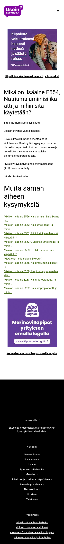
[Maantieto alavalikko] (37, 474)
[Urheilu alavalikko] (36, 494)
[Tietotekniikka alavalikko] (39, 489)
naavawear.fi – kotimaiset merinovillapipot (32, 532)
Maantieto (31, 474)
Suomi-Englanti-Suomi (31, 484)
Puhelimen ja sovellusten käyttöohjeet (31, 479)
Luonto (32, 464)
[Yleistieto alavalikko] (37, 499)
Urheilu (31, 494)
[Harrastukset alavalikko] (39, 454)
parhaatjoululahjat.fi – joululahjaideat (32, 537)
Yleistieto (31, 499)
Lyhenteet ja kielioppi (31, 469)
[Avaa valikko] (58, 11)
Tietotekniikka (31, 489)
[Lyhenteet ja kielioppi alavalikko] (43, 469)
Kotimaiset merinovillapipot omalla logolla (32, 353)
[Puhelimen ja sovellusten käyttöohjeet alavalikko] (51, 479)
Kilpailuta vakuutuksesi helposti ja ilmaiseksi (32, 76)
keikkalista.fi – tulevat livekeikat (32, 522)
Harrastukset (31, 454)
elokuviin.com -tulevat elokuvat (32, 527)
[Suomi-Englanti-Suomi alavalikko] (43, 484)
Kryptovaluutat (32, 459)
